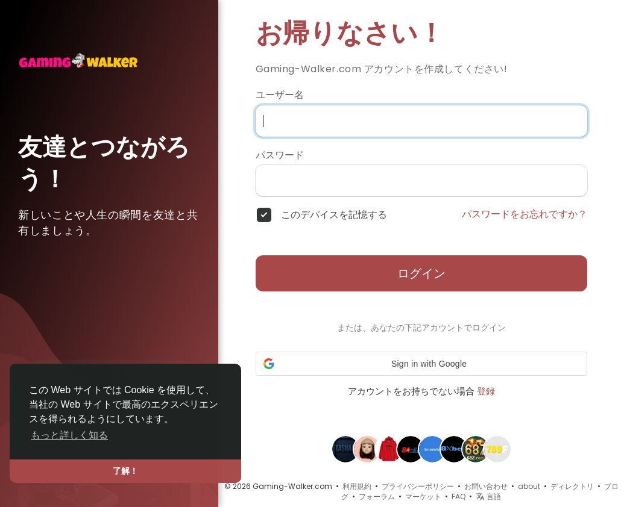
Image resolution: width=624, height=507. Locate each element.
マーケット (423, 496)
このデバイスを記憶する (334, 215)
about (529, 486)
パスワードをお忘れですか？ (524, 214)
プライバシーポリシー (418, 486)
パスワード (280, 155)
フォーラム (377, 496)
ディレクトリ (572, 486)
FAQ (458, 496)
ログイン (421, 273)
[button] (421, 364)
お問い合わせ (486, 486)
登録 (486, 391)
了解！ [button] (125, 471)
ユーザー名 (280, 95)
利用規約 (356, 486)
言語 (488, 496)
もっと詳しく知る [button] (69, 435)
